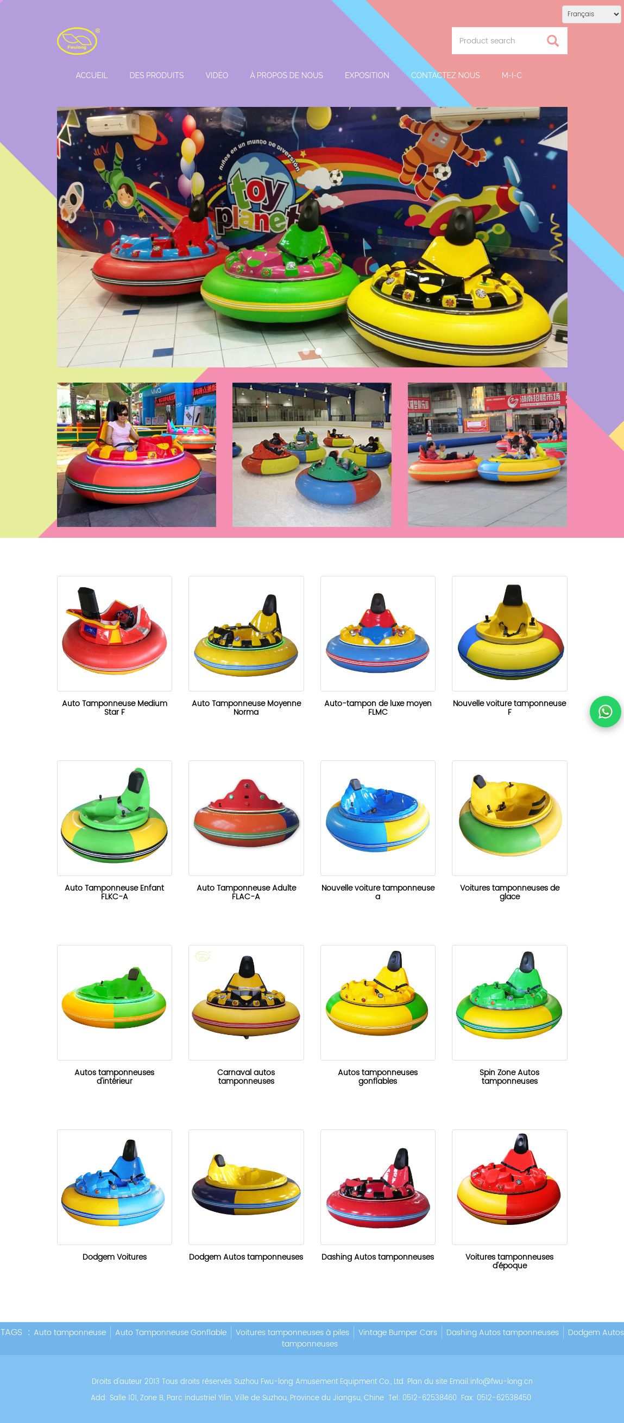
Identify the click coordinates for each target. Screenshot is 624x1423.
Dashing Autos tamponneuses (378, 1257)
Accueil (92, 75)
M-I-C (512, 75)
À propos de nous (286, 75)
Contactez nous (445, 75)
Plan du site (427, 1382)
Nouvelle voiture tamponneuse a (378, 892)
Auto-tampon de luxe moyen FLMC (378, 708)
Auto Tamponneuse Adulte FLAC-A (246, 892)
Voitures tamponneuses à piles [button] (292, 1332)
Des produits (156, 75)
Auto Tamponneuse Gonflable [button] (170, 1332)
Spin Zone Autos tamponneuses (509, 1077)
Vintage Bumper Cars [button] (397, 1332)
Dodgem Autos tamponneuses (246, 1257)
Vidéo (216, 75)
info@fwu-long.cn (501, 1382)
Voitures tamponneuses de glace (509, 892)
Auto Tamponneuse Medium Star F (114, 708)
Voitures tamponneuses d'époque (509, 1261)
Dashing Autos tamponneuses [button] (502, 1332)
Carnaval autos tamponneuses (246, 1077)
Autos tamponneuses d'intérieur (114, 1077)
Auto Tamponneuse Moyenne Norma (246, 708)
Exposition (367, 75)
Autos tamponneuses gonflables (378, 1077)
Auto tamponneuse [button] (70, 1332)
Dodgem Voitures (115, 1257)
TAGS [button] (11, 1332)
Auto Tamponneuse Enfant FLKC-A (114, 892)
